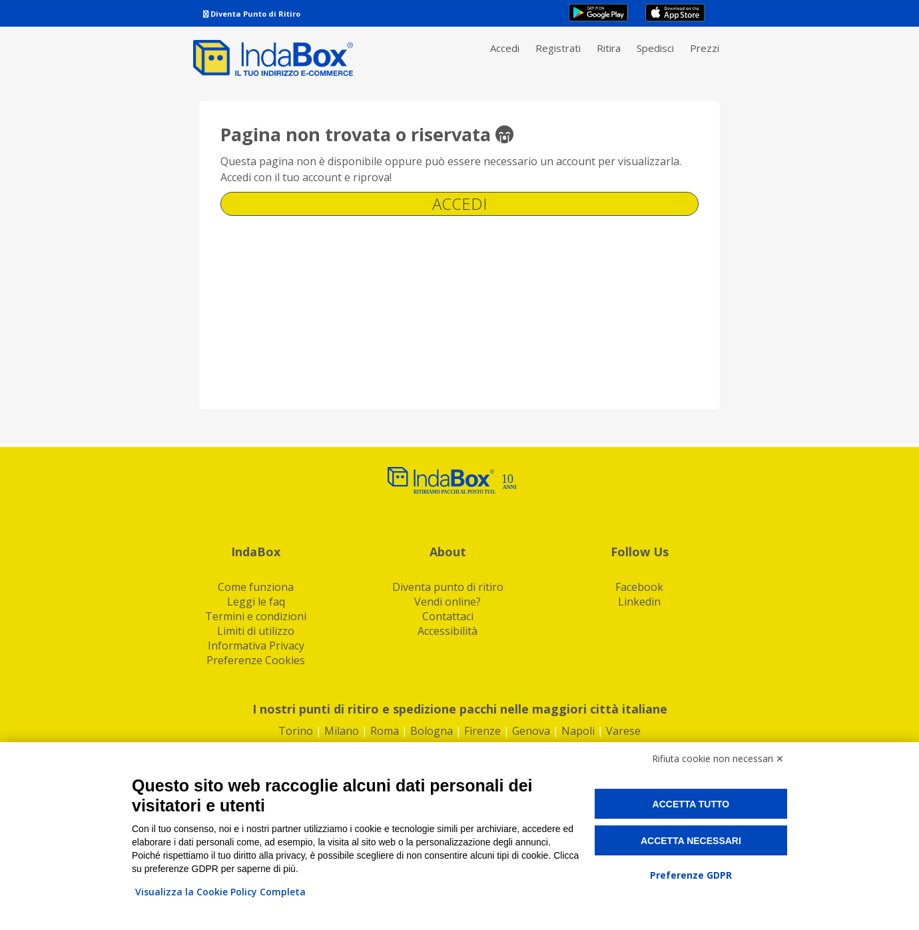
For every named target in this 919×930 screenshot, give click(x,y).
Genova (531, 730)
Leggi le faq (256, 601)
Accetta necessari (691, 840)
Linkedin (639, 601)
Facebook (639, 587)
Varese (623, 730)
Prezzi (704, 48)
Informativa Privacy (256, 645)
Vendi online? (447, 601)
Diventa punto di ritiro (447, 587)
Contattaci (447, 616)
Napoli (578, 730)
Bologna (431, 730)
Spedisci (655, 48)
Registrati (558, 48)
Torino (295, 730)
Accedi (504, 48)
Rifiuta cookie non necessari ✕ (718, 758)
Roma (384, 730)
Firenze (482, 730)
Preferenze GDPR (691, 875)
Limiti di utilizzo (255, 631)
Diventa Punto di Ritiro (251, 14)
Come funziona (256, 587)
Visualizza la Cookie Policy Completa (220, 891)
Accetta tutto (691, 804)
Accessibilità (447, 631)
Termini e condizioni (255, 616)
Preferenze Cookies (255, 660)
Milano (341, 730)
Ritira (609, 48)
